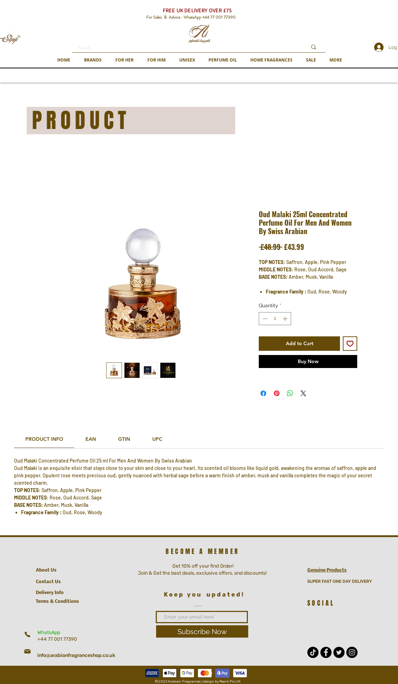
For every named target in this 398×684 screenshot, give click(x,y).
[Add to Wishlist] (350, 343)
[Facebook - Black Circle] (326, 652)
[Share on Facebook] (263, 393)
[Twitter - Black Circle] (339, 652)
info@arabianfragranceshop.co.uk (76, 655)
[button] (92, 59)
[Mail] (27, 651)
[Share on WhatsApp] (290, 393)
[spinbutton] (275, 318)
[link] (44, 439)
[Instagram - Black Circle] (352, 652)
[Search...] (187, 48)
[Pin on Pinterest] (276, 393)
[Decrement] (264, 318)
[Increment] (285, 318)
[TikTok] (313, 652)
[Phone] (27, 634)
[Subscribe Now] (202, 631)
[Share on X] (303, 393)
